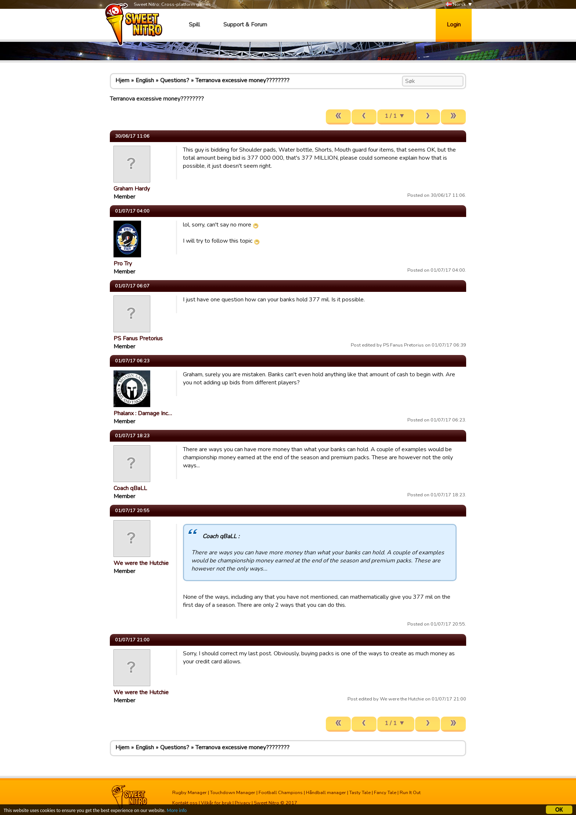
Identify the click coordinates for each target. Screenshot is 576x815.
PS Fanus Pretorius (138, 338)
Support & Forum (245, 25)
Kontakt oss (185, 803)
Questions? (174, 80)
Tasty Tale (360, 792)
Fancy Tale (385, 792)
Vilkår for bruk (216, 803)
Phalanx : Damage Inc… (143, 413)
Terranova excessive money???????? (242, 80)
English (145, 80)
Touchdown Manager (232, 792)
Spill (194, 25)
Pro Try (123, 264)
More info (177, 811)
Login (454, 25)
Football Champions (281, 792)
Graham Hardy (132, 189)
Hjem (122, 80)
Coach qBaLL (130, 488)
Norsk (456, 4)
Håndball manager (326, 792)
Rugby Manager (189, 792)
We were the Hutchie (141, 563)
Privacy (243, 803)
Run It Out (410, 792)
